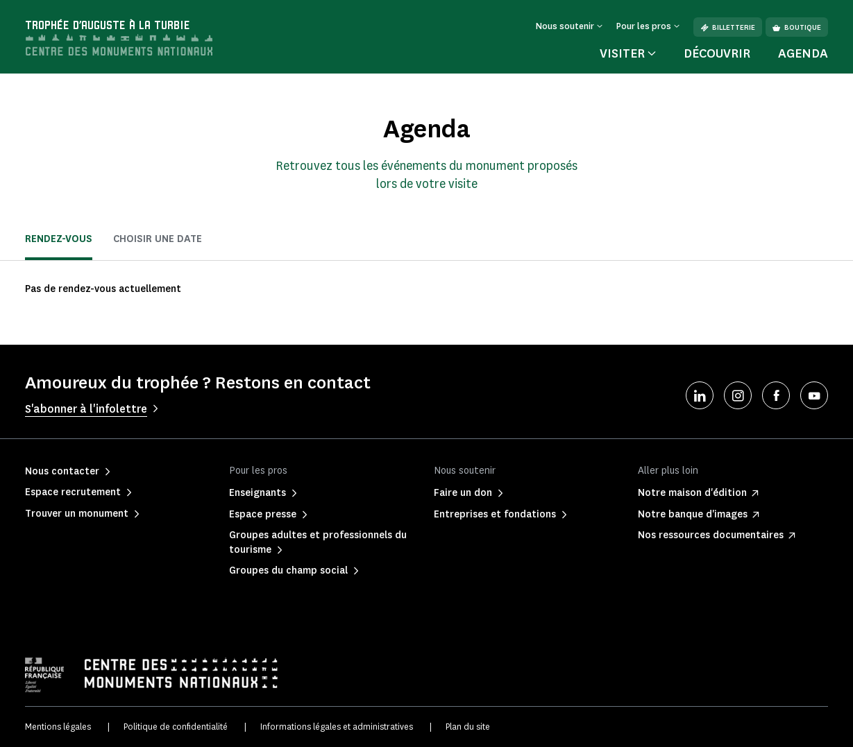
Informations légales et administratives (336, 726)
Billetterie (727, 27)
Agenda (803, 53)
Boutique (796, 27)
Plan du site (468, 726)
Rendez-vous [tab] (58, 239)
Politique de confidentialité (176, 726)
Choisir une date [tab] (157, 239)
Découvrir (717, 53)
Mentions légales (58, 726)
